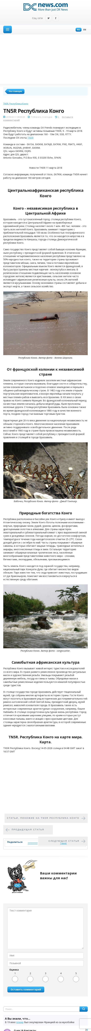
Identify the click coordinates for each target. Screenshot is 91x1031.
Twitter (48, 18)
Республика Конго (18, 103)
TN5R (5, 103)
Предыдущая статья (28, 829)
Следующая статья (64, 841)
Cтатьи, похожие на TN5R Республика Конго (43, 818)
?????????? (33, 843)
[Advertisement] (45, 59)
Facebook (55, 18)
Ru (77, 30)
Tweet (63, 843)
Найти (84, 1009)
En (84, 30)
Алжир (19, 1022)
